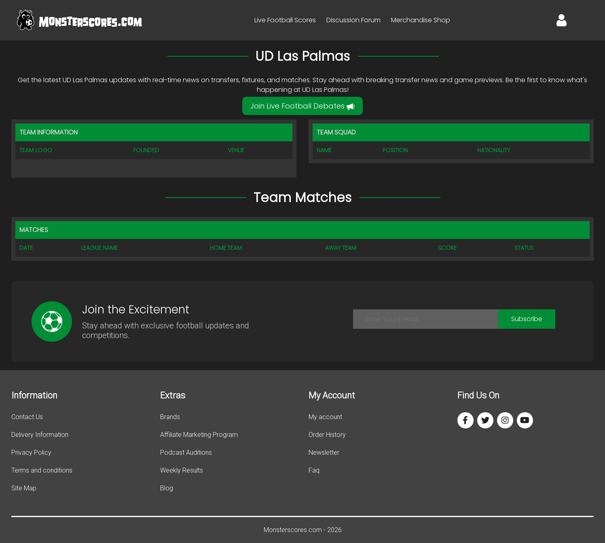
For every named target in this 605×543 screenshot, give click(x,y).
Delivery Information (39, 435)
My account (325, 417)
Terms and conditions (41, 470)
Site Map (23, 488)
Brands (170, 417)
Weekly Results (181, 470)
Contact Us (27, 417)
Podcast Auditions (186, 452)
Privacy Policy (31, 452)
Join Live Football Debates (302, 106)
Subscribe (526, 319)
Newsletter (324, 452)
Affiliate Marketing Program (199, 435)
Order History (327, 435)
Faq (314, 470)
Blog (166, 488)
